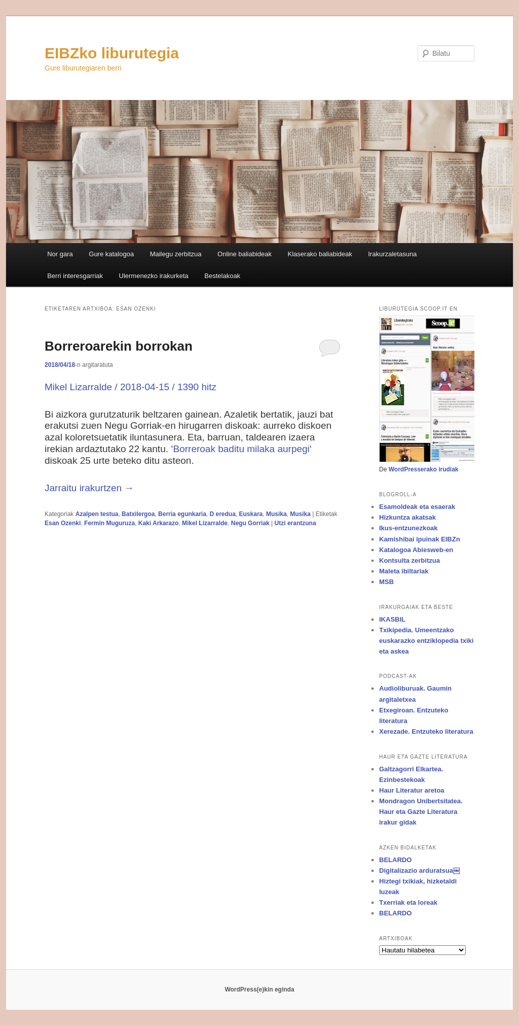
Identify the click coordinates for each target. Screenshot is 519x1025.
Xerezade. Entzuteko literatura (426, 731)
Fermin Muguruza (109, 523)
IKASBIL (392, 619)
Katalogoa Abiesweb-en (416, 550)
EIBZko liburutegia (112, 53)
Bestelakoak (222, 276)
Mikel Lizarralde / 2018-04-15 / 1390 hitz (130, 387)
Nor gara (60, 254)
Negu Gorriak (250, 523)
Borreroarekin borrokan (119, 346)
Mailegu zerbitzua (176, 254)
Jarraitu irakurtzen (89, 488)
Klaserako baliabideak (320, 254)
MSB (386, 582)
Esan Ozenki (63, 523)
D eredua (223, 514)
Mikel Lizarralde (205, 523)
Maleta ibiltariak (404, 571)
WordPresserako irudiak (424, 469)
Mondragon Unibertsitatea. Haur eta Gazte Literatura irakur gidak (421, 811)
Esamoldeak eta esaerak (417, 506)
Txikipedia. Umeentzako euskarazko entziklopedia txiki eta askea (426, 640)
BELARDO (395, 860)
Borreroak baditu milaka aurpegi (241, 448)
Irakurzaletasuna (392, 254)
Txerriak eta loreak (408, 902)
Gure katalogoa (111, 254)
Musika (276, 514)
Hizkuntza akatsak (407, 517)
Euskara (251, 514)
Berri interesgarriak (75, 276)
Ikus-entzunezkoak (408, 528)
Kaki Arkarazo (158, 523)
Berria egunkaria (182, 514)
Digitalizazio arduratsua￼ (419, 870)
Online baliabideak (244, 254)
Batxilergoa (138, 514)
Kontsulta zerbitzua (409, 560)
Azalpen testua (97, 514)
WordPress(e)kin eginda (259, 989)
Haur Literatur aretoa (411, 790)
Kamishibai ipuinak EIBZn (419, 539)
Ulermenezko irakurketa (154, 276)
